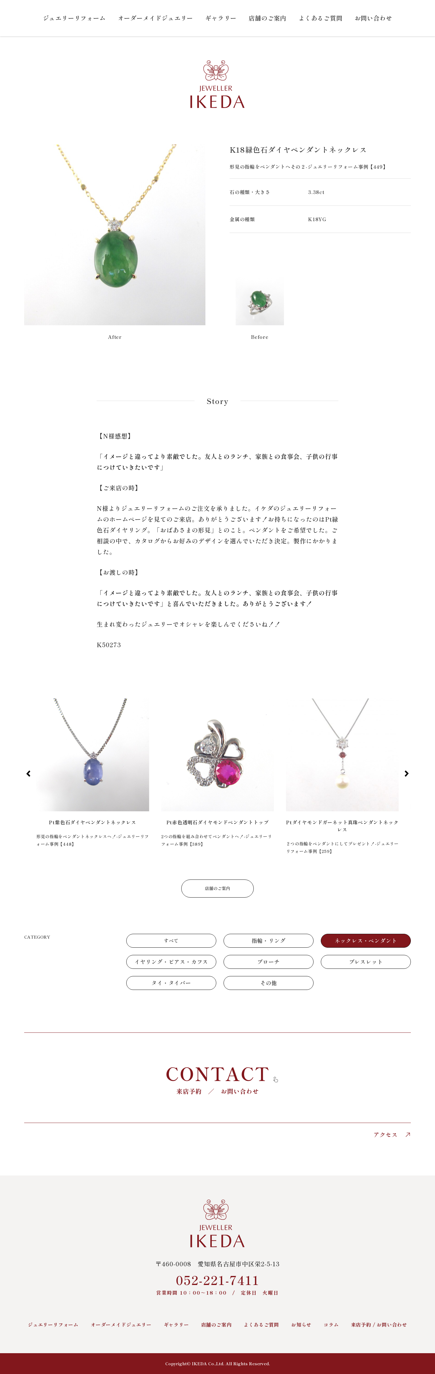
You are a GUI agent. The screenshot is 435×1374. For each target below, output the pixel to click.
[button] (28, 773)
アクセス (392, 1134)
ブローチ (268, 961)
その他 (268, 983)
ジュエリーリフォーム (74, 18)
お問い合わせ (373, 18)
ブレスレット (366, 961)
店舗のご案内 (267, 18)
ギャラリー (221, 18)
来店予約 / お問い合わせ (379, 1324)
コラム (331, 1324)
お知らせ (301, 1324)
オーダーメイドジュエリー (155, 18)
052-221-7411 (217, 1283)
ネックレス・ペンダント (366, 940)
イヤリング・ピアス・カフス (171, 961)
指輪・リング (269, 940)
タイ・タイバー (171, 983)
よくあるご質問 (320, 18)
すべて (171, 940)
